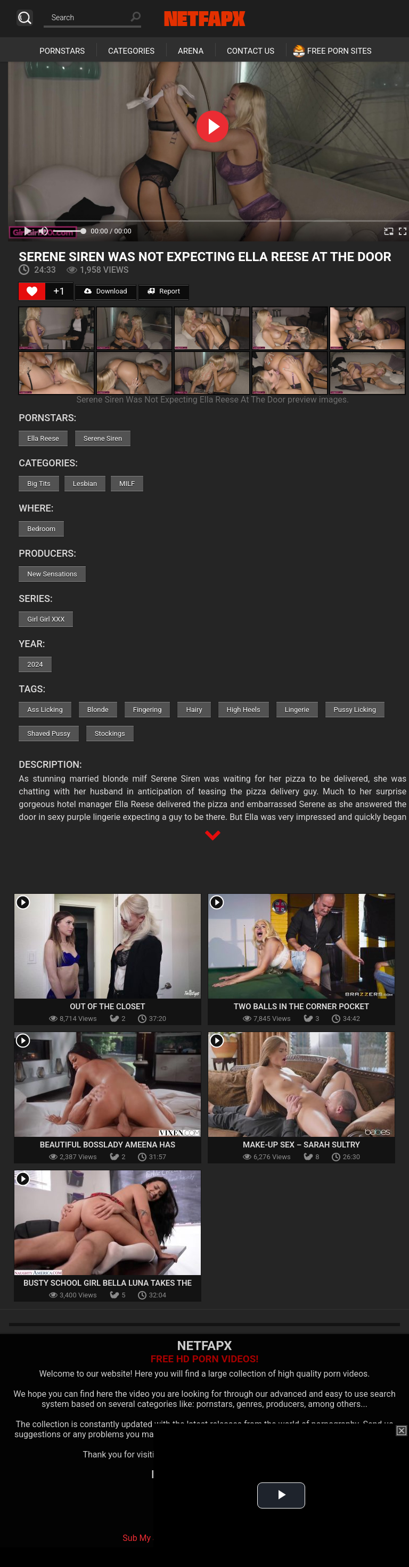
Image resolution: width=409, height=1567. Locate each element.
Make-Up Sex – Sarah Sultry (301, 1145)
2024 (35, 664)
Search (25, 18)
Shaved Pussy (48, 734)
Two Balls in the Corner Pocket (302, 1006)
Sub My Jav (144, 1538)
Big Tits (38, 484)
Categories (131, 51)
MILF (127, 484)
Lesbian (85, 484)
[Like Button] (32, 291)
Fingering (147, 710)
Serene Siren (103, 438)
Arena (190, 51)
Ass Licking (44, 710)
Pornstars (62, 51)
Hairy (194, 710)
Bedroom (41, 529)
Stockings (110, 734)
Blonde (98, 710)
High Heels (243, 710)
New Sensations (52, 574)
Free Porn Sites (339, 51)
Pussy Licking (355, 710)
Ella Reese (43, 438)
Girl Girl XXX (45, 619)
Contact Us (250, 51)
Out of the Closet (107, 1006)
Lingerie (297, 710)
